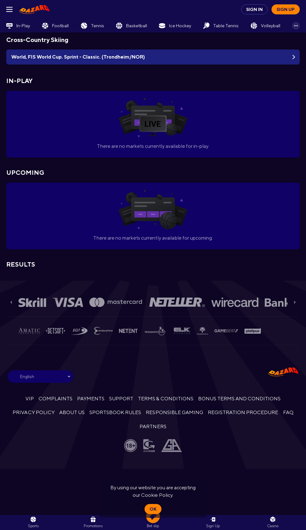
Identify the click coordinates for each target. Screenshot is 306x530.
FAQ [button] (288, 412)
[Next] (294, 302)
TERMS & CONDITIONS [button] (165, 399)
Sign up (286, 9)
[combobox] (40, 376)
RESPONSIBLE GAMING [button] (174, 412)
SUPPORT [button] (121, 399)
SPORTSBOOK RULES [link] (115, 412)
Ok (153, 509)
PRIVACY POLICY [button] (33, 412)
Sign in (254, 9)
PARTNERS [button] (153, 426)
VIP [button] (29, 399)
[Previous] (11, 302)
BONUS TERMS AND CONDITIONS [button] (239, 399)
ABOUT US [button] (72, 412)
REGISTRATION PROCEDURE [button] (243, 412)
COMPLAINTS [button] (55, 399)
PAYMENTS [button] (90, 399)
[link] (34, 9)
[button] (272, 522)
